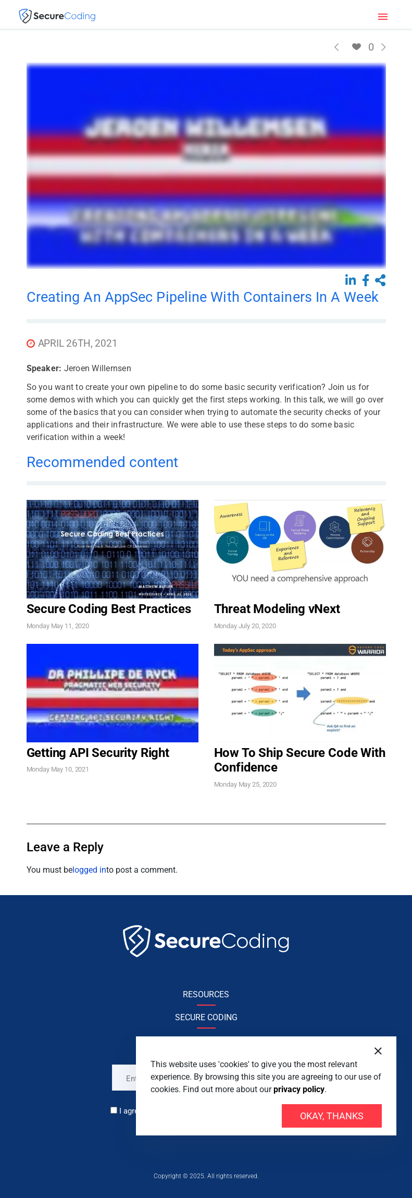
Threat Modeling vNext (277, 609)
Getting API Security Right (98, 752)
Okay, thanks (332, 1115)
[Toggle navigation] (383, 15)
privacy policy (298, 1089)
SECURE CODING (206, 1017)
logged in (89, 870)
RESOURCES (206, 994)
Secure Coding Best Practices (109, 609)
